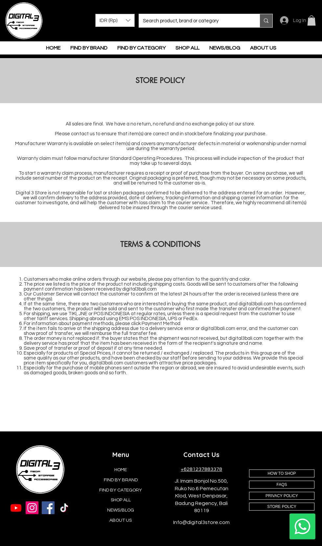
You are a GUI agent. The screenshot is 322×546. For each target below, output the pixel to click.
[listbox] (115, 20)
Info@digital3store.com (201, 522)
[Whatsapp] (302, 526)
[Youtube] (16, 507)
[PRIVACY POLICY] (281, 496)
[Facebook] (48, 507)
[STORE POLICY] (281, 507)
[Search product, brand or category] (194, 20)
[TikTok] (64, 507)
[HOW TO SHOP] (281, 473)
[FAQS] (281, 485)
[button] (115, 20)
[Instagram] (32, 507)
